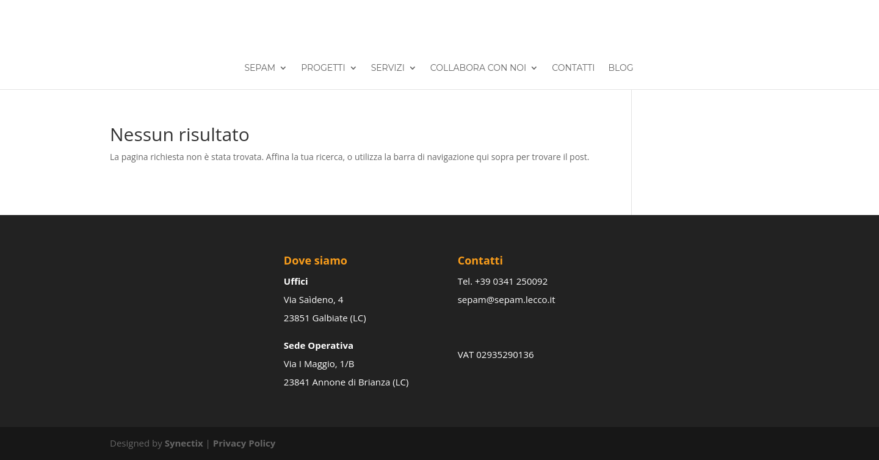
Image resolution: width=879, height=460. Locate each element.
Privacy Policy (244, 443)
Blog (620, 68)
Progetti (323, 68)
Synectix (184, 443)
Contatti (573, 68)
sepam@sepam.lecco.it (506, 299)
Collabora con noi (478, 68)
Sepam (259, 68)
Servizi (388, 68)
